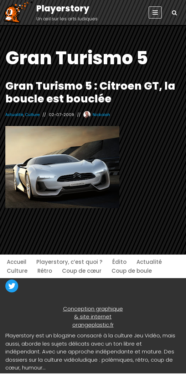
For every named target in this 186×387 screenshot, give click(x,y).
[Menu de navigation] (155, 12)
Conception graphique (93, 308)
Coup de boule (132, 271)
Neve (12, 380)
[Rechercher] (174, 12)
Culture (32, 114)
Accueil (16, 262)
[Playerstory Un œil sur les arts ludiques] (50, 12)
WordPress (71, 380)
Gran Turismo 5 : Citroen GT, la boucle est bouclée (90, 92)
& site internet (93, 316)
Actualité (14, 114)
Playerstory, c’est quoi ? (69, 262)
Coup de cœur (82, 271)
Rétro (44, 271)
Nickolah (101, 114)
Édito (119, 262)
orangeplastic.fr (93, 324)
